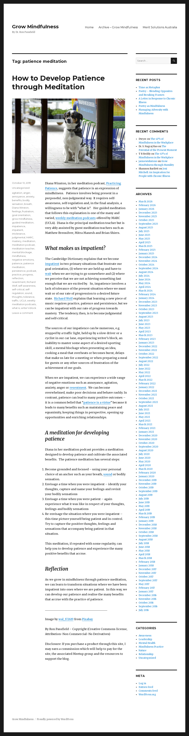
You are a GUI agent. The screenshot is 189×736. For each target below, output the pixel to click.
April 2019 (144, 509)
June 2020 (144, 457)
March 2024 (146, 290)
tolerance (28, 296)
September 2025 (148, 223)
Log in (142, 683)
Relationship (146, 654)
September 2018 (148, 535)
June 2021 (144, 413)
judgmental (18, 237)
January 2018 (146, 565)
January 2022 (146, 387)
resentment (78, 387)
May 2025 (144, 238)
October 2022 (146, 353)
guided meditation (23, 222)
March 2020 (146, 469)
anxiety (30, 196)
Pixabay (87, 619)
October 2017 (146, 576)
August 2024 (146, 272)
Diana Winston (20, 207)
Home (89, 27)
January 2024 (146, 298)
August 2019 (145, 495)
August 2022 (146, 361)
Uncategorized (20, 187)
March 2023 (145, 335)
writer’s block (28, 308)
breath (28, 204)
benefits (17, 200)
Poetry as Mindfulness (152, 106)
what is (16, 308)
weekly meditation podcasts (75, 218)
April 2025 (144, 242)
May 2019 (144, 506)
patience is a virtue (97, 402)
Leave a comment (22, 312)
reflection (17, 278)
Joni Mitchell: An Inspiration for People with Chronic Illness (154, 172)
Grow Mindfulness (35, 27)
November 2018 (147, 528)
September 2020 (148, 446)
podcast (31, 270)
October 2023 (146, 309)
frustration (28, 211)
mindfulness (19, 256)
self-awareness (26, 285)
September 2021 (148, 402)
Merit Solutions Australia (160, 27)
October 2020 (146, 443)
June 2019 (144, 502)
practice (17, 274)
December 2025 (148, 212)
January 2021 (146, 431)
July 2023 (144, 320)
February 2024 (147, 294)
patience (17, 263)
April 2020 (145, 465)
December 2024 (148, 257)
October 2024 (146, 264)
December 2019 (147, 480)
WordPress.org (147, 694)
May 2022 (144, 372)
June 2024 (144, 279)
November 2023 (148, 305)
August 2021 (146, 405)
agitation (17, 192)
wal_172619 (65, 619)
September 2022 (148, 357)
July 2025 (144, 231)
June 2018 (144, 547)
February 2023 (147, 338)
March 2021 (145, 424)
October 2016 (146, 602)
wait (48, 273)
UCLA (23, 300)
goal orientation (21, 215)
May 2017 (144, 584)
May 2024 (144, 283)
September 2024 (148, 268)
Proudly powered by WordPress (55, 719)
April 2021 (144, 420)
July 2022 (144, 364)
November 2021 (148, 394)
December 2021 (148, 390)
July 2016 (144, 610)
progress (28, 274)
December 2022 (148, 346)
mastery (16, 241)
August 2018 (146, 539)
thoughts (17, 296)
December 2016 (147, 595)
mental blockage (22, 252)
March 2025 (145, 246)
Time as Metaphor (149, 87)
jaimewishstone (148, 161)
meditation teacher (23, 248)
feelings (16, 211)
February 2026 (147, 205)
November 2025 (148, 216)
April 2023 (145, 331)
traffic (15, 300)
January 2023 (146, 342)
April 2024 (145, 286)
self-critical (18, 289)
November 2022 (148, 350)
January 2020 (146, 476)
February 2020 (147, 472)
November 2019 (147, 483)
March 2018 (145, 558)
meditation (28, 241)
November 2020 (148, 439)
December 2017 (147, 569)
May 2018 (144, 550)
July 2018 (144, 543)
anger (26, 192)
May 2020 (144, 461)
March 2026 (145, 201)
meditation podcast (23, 244)
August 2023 (146, 316)
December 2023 (148, 301)
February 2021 (147, 428)
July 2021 (144, 409)
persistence (19, 270)
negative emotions (23, 259)
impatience (18, 226)
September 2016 (148, 606)
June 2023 (144, 324)
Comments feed (148, 690)
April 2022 (145, 376)
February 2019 (147, 517)
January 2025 (146, 253)
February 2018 (147, 561)
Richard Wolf (63, 298)
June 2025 (144, 234)
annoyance (18, 196)
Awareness (145, 635)
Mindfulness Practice (151, 646)
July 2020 (144, 454)
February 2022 (147, 383)
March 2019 (145, 513)
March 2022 (145, 379)
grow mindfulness (22, 218)
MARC (29, 237)
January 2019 (146, 521)
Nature (142, 650)
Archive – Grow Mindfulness (118, 27)
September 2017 (148, 580)
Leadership (145, 639)
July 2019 (144, 498)
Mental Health (147, 643)
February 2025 (147, 249)
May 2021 (144, 416)
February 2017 (147, 587)
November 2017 (147, 573)
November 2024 (148, 260)
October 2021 (146, 398)
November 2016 (147, 599)
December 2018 (148, 524)
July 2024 (144, 275)
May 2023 (144, 327)
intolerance (18, 233)
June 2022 (144, 368)
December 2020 (148, 435)
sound (107, 474)
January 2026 (146, 208)
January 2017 (146, 591)
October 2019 (146, 487)
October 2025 (146, 220)
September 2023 (148, 312)
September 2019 (148, 491)
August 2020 (146, 450)
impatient (52, 263)
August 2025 (146, 227)
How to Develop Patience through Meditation (58, 82)
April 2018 (144, 554)
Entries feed (146, 687)
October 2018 (146, 532)
